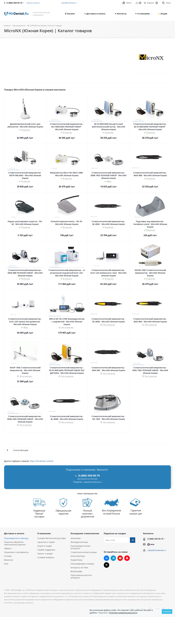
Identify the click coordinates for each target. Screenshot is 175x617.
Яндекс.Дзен (127, 558)
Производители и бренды (16, 538)
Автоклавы (76, 538)
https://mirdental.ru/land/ (41, 461)
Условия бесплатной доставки (51, 538)
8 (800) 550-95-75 (155, 538)
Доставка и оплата (14, 533)
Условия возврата (45, 557)
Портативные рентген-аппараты (81, 576)
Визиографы (76, 571)
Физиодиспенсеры (79, 542)
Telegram (113, 558)
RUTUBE (106, 565)
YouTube (120, 558)
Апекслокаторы (78, 556)
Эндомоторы (76, 560)
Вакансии (8, 560)
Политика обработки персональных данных (15, 543)
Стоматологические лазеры (84, 552)
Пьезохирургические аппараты (80, 547)
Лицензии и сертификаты (16, 552)
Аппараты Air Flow (79, 567)
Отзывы (8, 556)
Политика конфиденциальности (123, 613)
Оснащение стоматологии (85, 533)
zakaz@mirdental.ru (68, 3)
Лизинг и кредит (45, 553)
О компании (44, 533)
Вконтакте (106, 558)
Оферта (7, 548)
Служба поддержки (46, 549)
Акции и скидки (44, 546)
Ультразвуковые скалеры (82, 563)
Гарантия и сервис (46, 542)
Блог (6, 563)
